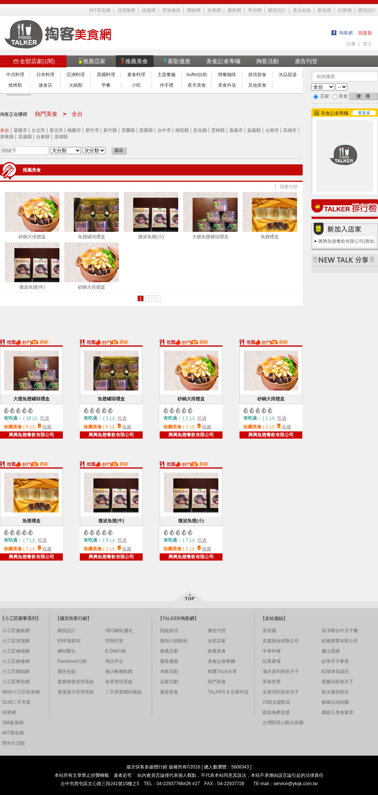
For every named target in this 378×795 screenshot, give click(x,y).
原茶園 (269, 630)
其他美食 (257, 85)
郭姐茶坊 (169, 630)
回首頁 (365, 33)
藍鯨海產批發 (276, 712)
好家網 (345, 10)
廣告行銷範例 (173, 640)
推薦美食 (217, 651)
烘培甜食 (257, 74)
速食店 (45, 85)
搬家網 (234, 10)
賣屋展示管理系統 (76, 692)
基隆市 (20, 130)
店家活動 (169, 681)
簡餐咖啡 (227, 74)
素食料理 (136, 74)
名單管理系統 (118, 681)
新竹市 (92, 130)
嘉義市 (236, 130)
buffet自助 (197, 74)
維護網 (149, 10)
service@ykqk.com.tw (295, 783)
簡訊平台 (114, 661)
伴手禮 (166, 85)
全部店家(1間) (34, 61)
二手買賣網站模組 (123, 692)
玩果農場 (272, 661)
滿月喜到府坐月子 (281, 671)
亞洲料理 (76, 74)
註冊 (351, 44)
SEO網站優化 (119, 630)
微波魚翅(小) (151, 215)
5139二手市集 (16, 702)
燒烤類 (15, 85)
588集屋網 (12, 722)
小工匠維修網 (16, 661)
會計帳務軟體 (118, 671)
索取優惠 (169, 661)
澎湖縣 (61, 136)
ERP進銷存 (69, 640)
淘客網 (346, 33)
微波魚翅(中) (32, 266)
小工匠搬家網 (16, 630)
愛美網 (324, 10)
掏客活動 (267, 61)
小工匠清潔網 (16, 640)
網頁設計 (277, 10)
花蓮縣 (25, 136)
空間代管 (114, 640)
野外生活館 (13, 743)
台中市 (164, 130)
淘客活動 (169, 671)
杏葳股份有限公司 (281, 640)
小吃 (136, 85)
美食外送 (227, 85)
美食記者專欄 (223, 61)
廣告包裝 (67, 671)
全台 (4, 130)
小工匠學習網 (16, 681)
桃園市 (74, 130)
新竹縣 (110, 130)
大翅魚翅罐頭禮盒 (210, 215)
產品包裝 (302, 10)
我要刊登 (289, 186)
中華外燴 (272, 651)
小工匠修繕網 (16, 651)
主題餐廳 (166, 74)
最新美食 (169, 692)
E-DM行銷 (115, 651)
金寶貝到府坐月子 (281, 692)
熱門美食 (217, 681)
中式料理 (15, 74)
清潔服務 (126, 10)
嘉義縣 (254, 130)
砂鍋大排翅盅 (32, 215)
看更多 (364, 113)
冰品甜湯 (287, 74)
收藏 (46, 427)
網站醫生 (67, 651)
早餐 (105, 85)
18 (28, 418)
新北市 (56, 130)
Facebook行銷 (72, 661)
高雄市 (290, 130)
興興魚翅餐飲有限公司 (31, 434)
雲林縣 (218, 130)
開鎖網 (194, 10)
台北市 (38, 130)
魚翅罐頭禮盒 (91, 215)
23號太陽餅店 (276, 702)
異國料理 (106, 74)
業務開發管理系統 (76, 681)
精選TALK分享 (222, 671)
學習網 (254, 10)
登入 (367, 44)
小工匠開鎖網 (16, 671)
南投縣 (182, 130)
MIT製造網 (99, 10)
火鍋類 (75, 85)
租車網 (214, 10)
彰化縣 (200, 130)
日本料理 (45, 74)
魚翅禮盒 (270, 215)
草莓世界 (272, 681)
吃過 (44, 418)
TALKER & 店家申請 (228, 692)
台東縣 (43, 136)
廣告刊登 (306, 61)
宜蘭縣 (128, 130)
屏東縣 (7, 136)
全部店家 (217, 640)
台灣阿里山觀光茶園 (283, 722)
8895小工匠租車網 (21, 692)
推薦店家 (169, 651)
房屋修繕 (171, 10)
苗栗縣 (146, 130)
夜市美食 (197, 85)
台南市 (272, 130)
